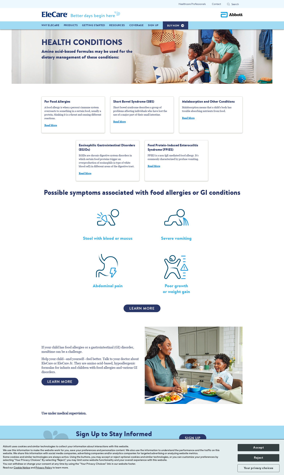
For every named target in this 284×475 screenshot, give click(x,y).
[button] (228, 4)
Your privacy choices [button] (258, 468)
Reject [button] (258, 457)
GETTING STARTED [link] (93, 25)
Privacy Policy (44, 467)
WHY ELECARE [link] (50, 25)
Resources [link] (117, 25)
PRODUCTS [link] (71, 25)
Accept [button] (258, 447)
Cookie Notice (22, 467)
